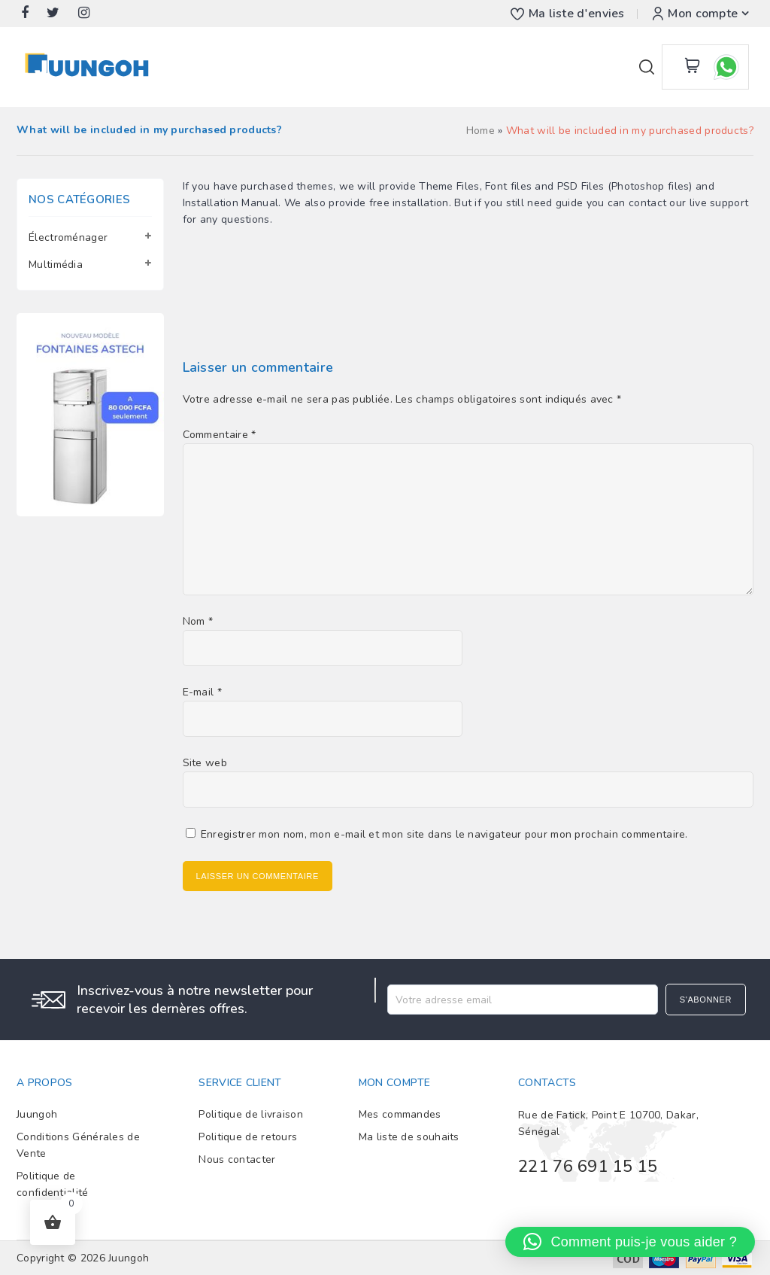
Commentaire (219, 435)
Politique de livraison (251, 1114)
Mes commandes (400, 1114)
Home (480, 130)
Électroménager (68, 237)
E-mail (202, 692)
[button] (630, 1242)
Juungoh (37, 1114)
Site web (205, 763)
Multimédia (56, 264)
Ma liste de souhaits (409, 1137)
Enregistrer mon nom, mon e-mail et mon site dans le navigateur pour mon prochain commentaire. (444, 834)
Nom (198, 621)
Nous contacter (237, 1159)
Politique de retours (248, 1137)
